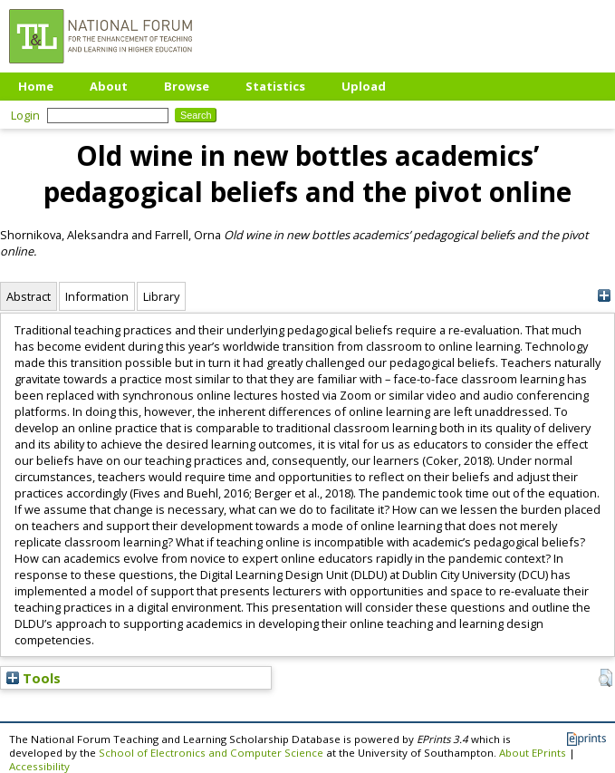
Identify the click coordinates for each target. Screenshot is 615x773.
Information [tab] (97, 296)
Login (25, 115)
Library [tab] (161, 296)
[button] (605, 678)
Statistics (275, 86)
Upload (363, 86)
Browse (186, 86)
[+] (603, 296)
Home (35, 86)
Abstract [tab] (28, 296)
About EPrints (532, 752)
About (109, 86)
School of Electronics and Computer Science (211, 752)
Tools (33, 678)
